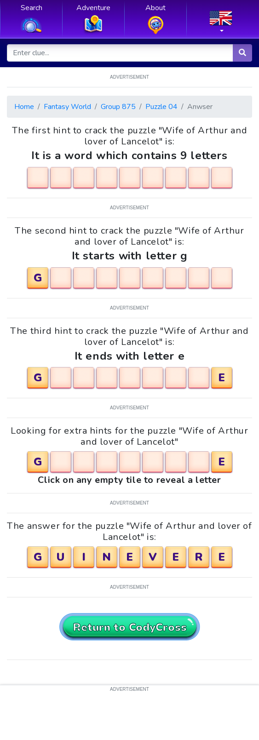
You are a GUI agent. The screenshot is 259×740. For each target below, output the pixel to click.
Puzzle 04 (161, 107)
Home (24, 107)
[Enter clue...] (120, 53)
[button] (221, 24)
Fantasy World (67, 107)
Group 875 (118, 107)
